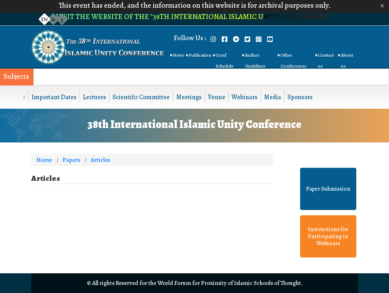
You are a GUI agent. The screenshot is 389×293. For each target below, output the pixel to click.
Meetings (189, 97)
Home (44, 160)
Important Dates (54, 97)
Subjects (16, 76)
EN (44, 19)
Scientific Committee (141, 97)
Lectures (94, 97)
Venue (216, 97)
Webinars (245, 97)
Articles (100, 160)
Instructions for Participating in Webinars (328, 236)
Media (272, 97)
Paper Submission (328, 188)
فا (53, 19)
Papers (71, 160)
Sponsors (300, 97)
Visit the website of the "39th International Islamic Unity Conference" (194, 16)
